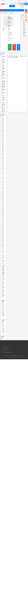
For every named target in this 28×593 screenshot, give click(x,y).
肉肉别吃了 (24, 30)
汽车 (3, 132)
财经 (3, 121)
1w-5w (3, 308)
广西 (3, 205)
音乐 (3, 160)
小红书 (22, 10)
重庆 (3, 184)
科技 (3, 123)
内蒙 (3, 226)
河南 (3, 212)
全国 (3, 250)
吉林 (3, 219)
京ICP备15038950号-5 (17, 356)
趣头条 (3, 295)
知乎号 (3, 277)
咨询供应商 (18, 47)
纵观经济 (24, 24)
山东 (3, 231)
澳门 (3, 247)
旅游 (3, 149)
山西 (3, 233)
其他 (3, 296)
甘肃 (3, 201)
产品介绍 (11, 53)
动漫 (3, 168)
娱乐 (3, 165)
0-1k (3, 303)
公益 (3, 167)
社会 (3, 170)
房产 (3, 172)
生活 (3, 134)
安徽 (3, 198)
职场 (3, 174)
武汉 (3, 196)
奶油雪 (24, 26)
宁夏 (3, 227)
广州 (3, 186)
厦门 (3, 191)
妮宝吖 (3, 95)
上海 (3, 180)
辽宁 (3, 224)
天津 (3, 182)
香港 (3, 245)
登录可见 (10, 18)
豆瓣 (3, 285)
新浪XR (3, 102)
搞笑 (3, 139)
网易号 (3, 268)
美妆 (3, 128)
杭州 (3, 189)
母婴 (3, 130)
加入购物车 (14, 47)
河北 (3, 210)
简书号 (3, 275)
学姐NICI (3, 97)
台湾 (3, 248)
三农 (3, 163)
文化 (3, 137)
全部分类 (3, 12)
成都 (3, 193)
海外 (3, 252)
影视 (3, 142)
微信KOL (16, 10)
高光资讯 (3, 108)
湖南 (3, 217)
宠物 (3, 158)
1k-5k (3, 324)
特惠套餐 (10, 10)
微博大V (19, 10)
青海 (3, 229)
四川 (3, 236)
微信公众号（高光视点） (3, 105)
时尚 (3, 127)
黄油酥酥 (24, 32)
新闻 (3, 120)
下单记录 (25, 0)
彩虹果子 (24, 34)
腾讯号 (3, 270)
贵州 (3, 207)
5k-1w (3, 306)
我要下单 (20, 0)
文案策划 (12, 10)
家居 (3, 148)
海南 (3, 208)
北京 (3, 179)
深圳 (3, 187)
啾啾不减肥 (24, 28)
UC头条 (3, 265)
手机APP (3, 0)
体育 (3, 151)
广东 (3, 203)
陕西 (3, 234)
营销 (3, 156)
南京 (3, 194)
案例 (9, 21)
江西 (3, 222)
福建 (3, 200)
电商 (3, 125)
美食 (3, 135)
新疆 (3, 240)
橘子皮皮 (24, 35)
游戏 (3, 144)
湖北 (3, 215)
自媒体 (5, 12)
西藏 (3, 238)
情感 (3, 141)
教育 (3, 146)
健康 (3, 153)
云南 (3, 241)
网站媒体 (7, 10)
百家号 (3, 260)
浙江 (3, 243)
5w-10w (3, 310)
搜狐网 (3, 272)
